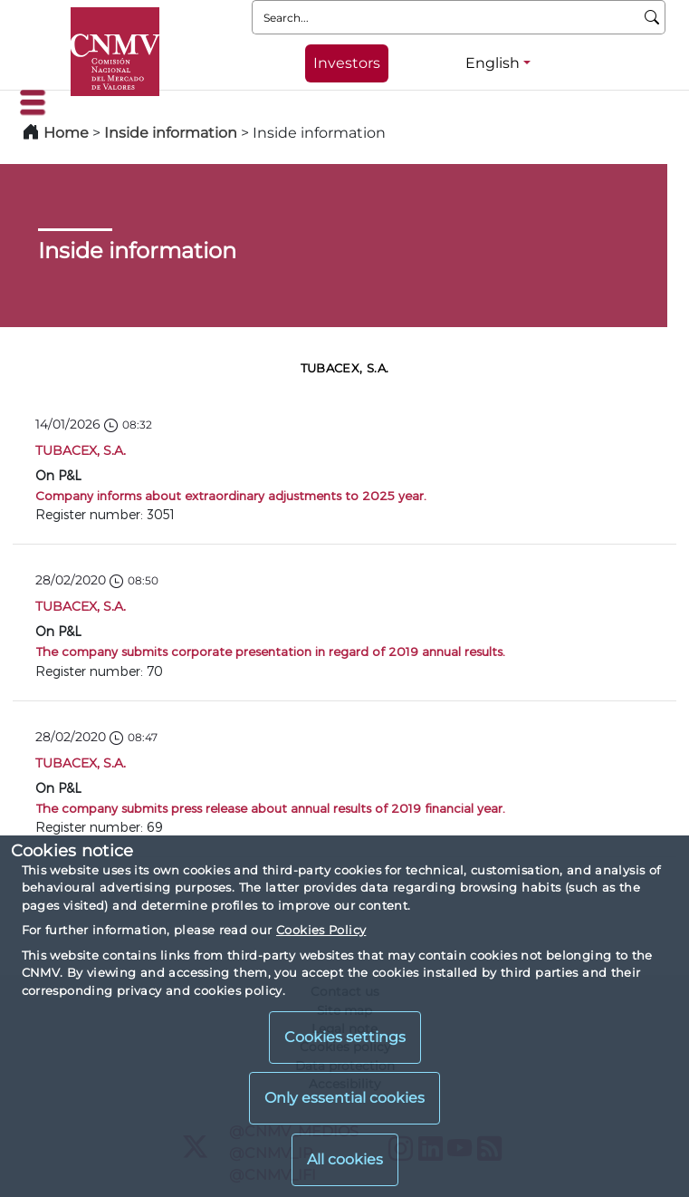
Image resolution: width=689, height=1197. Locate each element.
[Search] (652, 17)
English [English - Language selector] (492, 63)
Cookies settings (345, 1037)
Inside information (170, 132)
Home (66, 132)
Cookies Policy (321, 929)
